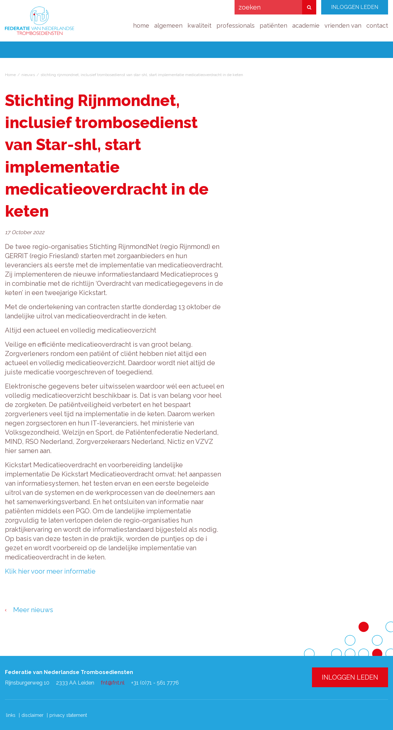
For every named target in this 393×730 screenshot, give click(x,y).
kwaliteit (199, 25)
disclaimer (32, 715)
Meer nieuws (33, 610)
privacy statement (68, 715)
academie (306, 25)
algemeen (168, 25)
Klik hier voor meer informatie (50, 571)
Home (10, 74)
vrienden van (342, 25)
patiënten (273, 25)
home (141, 25)
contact (377, 25)
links (10, 715)
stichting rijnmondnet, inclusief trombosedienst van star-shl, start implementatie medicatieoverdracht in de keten (142, 74)
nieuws (28, 74)
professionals (235, 25)
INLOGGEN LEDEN (354, 7)
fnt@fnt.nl (113, 683)
